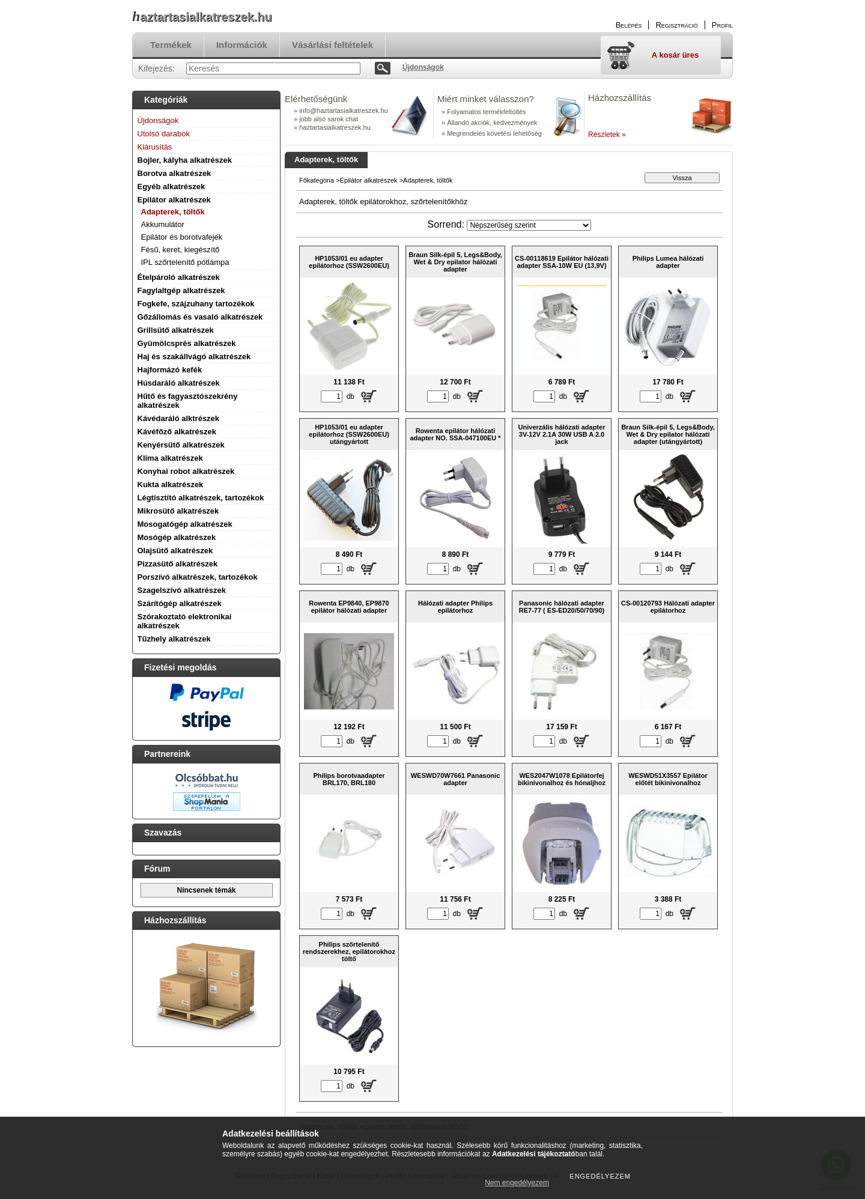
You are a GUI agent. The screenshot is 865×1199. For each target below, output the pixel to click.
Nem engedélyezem (517, 1183)
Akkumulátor (162, 224)
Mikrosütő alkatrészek (178, 510)
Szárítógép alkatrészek (180, 603)
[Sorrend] (529, 225)
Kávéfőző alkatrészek (177, 431)
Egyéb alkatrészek (171, 186)
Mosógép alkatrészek (177, 537)
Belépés (629, 24)
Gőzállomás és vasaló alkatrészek (200, 316)
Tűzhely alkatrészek (174, 638)
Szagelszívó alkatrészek (182, 590)
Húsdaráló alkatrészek (179, 382)
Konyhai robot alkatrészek (186, 471)
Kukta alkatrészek (171, 484)
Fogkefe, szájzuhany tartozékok (196, 303)
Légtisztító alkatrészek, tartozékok (201, 497)
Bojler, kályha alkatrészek (185, 160)
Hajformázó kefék (170, 369)
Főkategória (316, 180)
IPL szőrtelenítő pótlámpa (185, 262)
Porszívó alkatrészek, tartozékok (198, 576)
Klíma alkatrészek (170, 458)
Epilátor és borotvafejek (182, 236)
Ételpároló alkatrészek (179, 277)
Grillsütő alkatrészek (176, 330)
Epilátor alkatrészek (174, 199)
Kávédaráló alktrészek (179, 418)
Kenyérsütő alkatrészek (181, 444)
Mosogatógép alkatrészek (185, 524)
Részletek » (607, 134)
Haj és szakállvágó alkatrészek (194, 356)
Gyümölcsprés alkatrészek (187, 343)
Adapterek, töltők (173, 211)
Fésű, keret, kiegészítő (180, 249)
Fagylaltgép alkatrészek (181, 290)
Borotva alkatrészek (174, 173)
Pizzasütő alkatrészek (178, 563)
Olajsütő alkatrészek (175, 550)
